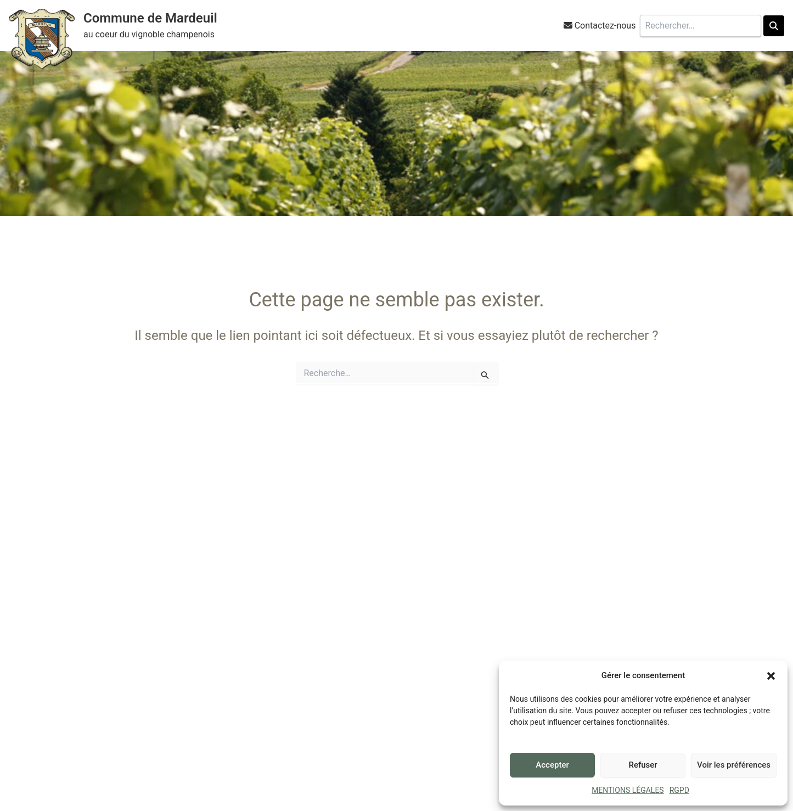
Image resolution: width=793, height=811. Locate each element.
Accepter (552, 765)
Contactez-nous (605, 25)
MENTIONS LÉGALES (628, 790)
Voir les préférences (733, 765)
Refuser (642, 765)
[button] (771, 675)
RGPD (679, 790)
